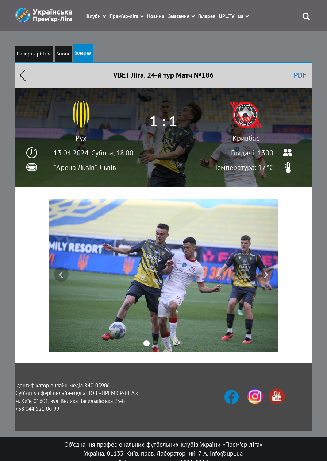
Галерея (206, 16)
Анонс (63, 53)
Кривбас (245, 138)
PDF (300, 75)
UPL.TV (226, 16)
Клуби (93, 16)
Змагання (178, 16)
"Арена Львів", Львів (85, 167)
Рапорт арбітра (34, 53)
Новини (156, 16)
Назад (22, 75)
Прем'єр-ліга (123, 16)
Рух (81, 138)
